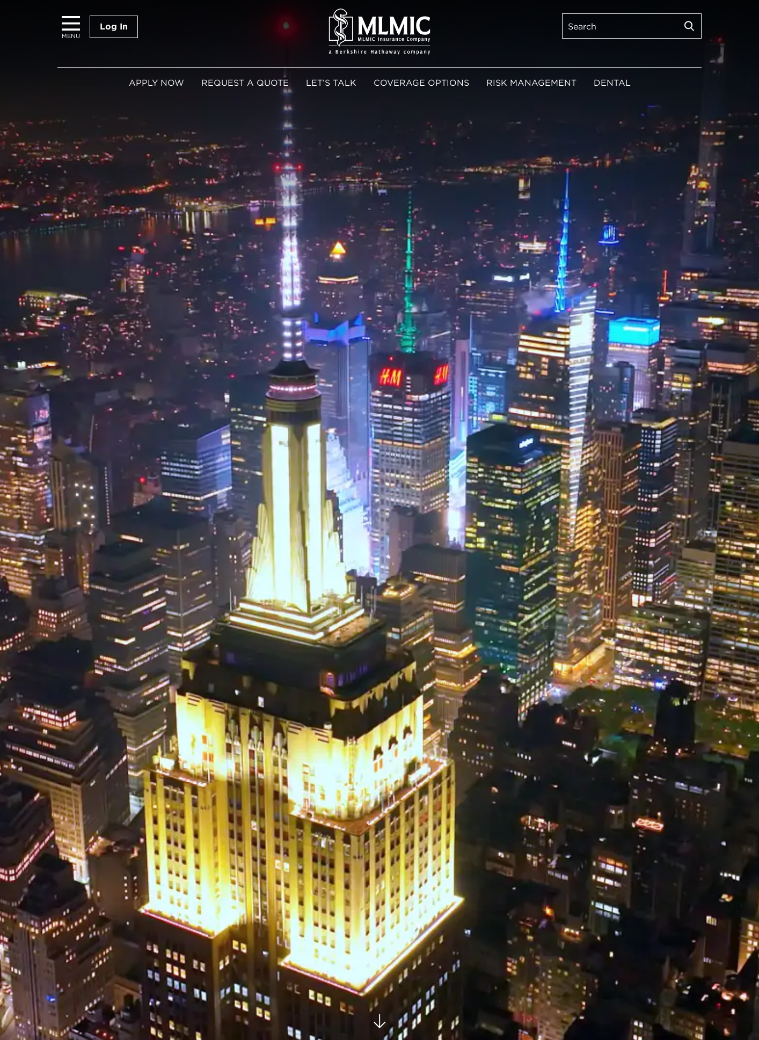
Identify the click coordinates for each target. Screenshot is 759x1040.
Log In (114, 26)
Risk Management (531, 83)
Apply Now (156, 83)
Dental (612, 83)
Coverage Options (421, 83)
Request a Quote (245, 83)
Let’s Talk (331, 83)
